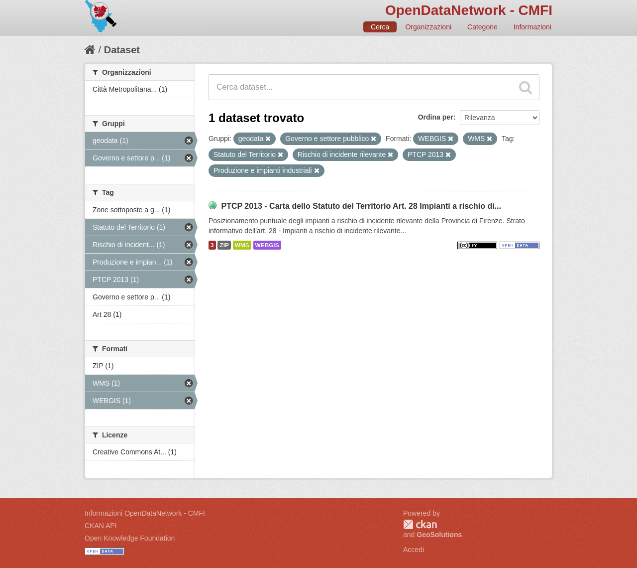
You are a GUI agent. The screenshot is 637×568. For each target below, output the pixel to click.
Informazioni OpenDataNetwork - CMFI (145, 513)
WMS (242, 245)
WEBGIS (267, 245)
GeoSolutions (439, 535)
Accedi (413, 550)
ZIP (223, 245)
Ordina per (435, 117)
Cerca (380, 27)
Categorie (482, 27)
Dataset (122, 49)
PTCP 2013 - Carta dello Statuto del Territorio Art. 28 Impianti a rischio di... (361, 206)
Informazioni (532, 27)
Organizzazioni (428, 27)
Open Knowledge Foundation (130, 538)
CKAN (420, 524)
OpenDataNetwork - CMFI (468, 10)
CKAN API (101, 526)
